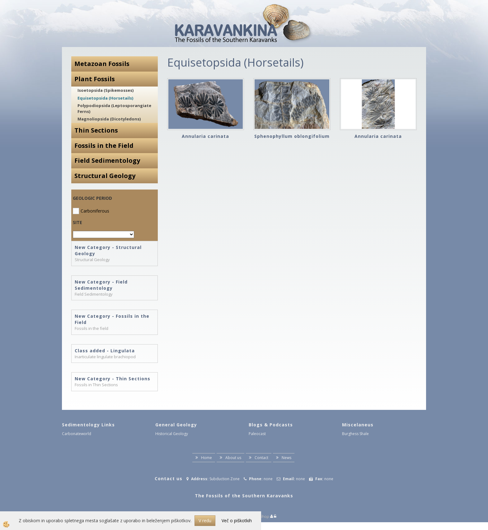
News (286, 457)
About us (233, 457)
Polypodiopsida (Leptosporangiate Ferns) (114, 108)
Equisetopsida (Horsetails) (105, 98)
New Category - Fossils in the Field (112, 319)
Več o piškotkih (237, 520)
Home (206, 457)
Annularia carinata (205, 136)
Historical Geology (171, 433)
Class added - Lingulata (105, 351)
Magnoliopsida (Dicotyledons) (109, 119)
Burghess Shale (355, 433)
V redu (205, 520)
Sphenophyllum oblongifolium (292, 136)
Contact (261, 457)
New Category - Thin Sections (112, 379)
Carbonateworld (76, 433)
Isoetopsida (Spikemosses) (105, 90)
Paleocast (257, 433)
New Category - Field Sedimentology (101, 285)
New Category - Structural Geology (108, 250)
